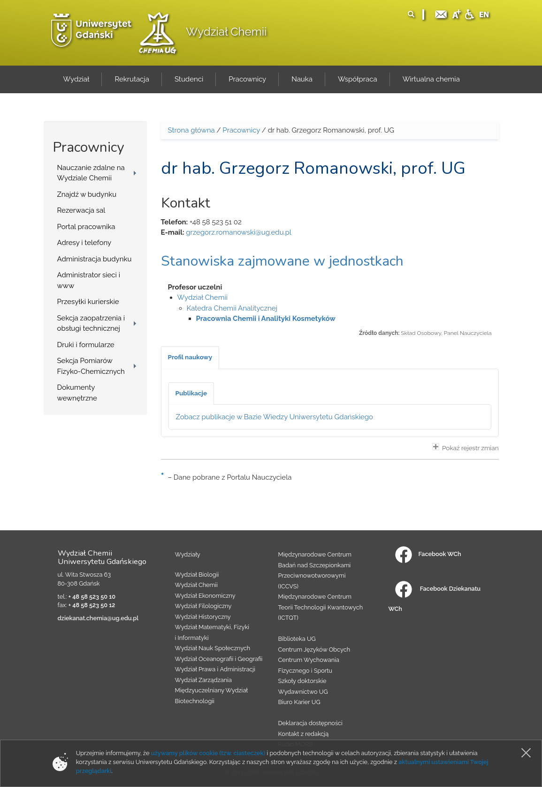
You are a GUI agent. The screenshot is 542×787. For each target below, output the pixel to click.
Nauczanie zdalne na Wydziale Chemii (91, 173)
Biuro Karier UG (299, 701)
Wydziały (187, 554)
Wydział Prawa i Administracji (215, 669)
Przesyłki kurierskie (88, 301)
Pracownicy (241, 130)
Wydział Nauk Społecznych (213, 648)
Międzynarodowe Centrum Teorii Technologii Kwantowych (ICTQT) (320, 607)
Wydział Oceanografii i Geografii (219, 658)
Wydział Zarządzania (203, 679)
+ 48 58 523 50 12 (92, 605)
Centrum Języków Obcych (314, 649)
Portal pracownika (86, 227)
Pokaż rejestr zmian (465, 447)
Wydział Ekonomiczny (205, 595)
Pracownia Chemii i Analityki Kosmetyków (266, 318)
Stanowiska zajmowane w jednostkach (282, 261)
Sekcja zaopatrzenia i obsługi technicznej (91, 323)
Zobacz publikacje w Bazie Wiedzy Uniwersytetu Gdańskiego (275, 417)
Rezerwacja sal (81, 210)
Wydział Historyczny (203, 616)
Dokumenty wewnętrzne (77, 392)
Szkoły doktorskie (302, 680)
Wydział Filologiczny (203, 605)
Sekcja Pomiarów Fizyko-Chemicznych (91, 366)
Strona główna (191, 130)
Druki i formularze (86, 345)
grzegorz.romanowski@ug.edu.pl (238, 232)
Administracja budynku (94, 259)
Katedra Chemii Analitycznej (232, 308)
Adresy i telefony (84, 242)
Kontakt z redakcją (303, 733)
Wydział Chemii (226, 31)
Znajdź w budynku (87, 194)
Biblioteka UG (297, 638)
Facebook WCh (428, 553)
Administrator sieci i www (88, 280)
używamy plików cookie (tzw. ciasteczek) (208, 753)
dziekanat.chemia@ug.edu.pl (98, 618)
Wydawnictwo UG (303, 691)
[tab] (190, 357)
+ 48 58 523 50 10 (92, 596)
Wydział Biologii (197, 574)
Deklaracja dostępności (310, 723)
